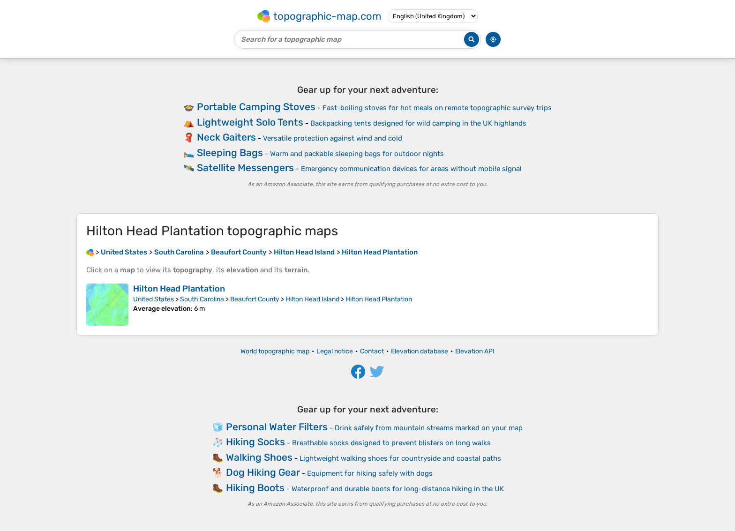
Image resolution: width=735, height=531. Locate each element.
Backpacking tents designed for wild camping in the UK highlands (418, 123)
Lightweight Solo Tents (250, 122)
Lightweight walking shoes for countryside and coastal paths (400, 458)
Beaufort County (254, 299)
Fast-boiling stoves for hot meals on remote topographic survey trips (437, 108)
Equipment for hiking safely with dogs (370, 473)
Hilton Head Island (312, 299)
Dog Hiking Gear (263, 472)
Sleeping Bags (230, 152)
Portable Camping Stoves (256, 106)
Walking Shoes (259, 457)
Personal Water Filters (277, 427)
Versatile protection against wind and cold (332, 138)
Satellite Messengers (245, 167)
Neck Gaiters (226, 137)
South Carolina (202, 299)
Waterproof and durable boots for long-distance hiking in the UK (398, 489)
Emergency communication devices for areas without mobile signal (411, 169)
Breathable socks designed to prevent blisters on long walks (391, 443)
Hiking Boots (255, 488)
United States (153, 299)
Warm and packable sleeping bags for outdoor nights (357, 154)
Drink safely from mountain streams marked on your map (429, 428)
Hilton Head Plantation (179, 289)
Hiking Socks (255, 442)
